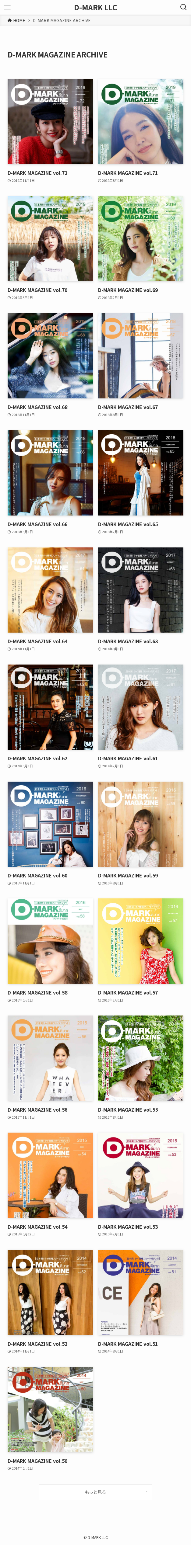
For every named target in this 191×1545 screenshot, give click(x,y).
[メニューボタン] (7, 7)
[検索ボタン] (183, 7)
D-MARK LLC (95, 7)
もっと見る (95, 1492)
